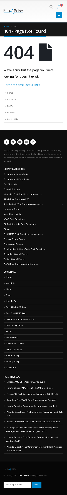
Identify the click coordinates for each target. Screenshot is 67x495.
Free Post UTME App (15, 313)
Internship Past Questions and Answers (22, 194)
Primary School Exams (14, 239)
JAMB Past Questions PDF (16, 199)
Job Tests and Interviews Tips (20, 319)
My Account (12, 337)
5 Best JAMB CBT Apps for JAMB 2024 (26, 382)
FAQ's (10, 106)
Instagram (26, 142)
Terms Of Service (14, 349)
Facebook (6, 142)
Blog (8, 295)
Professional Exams (13, 244)
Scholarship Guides (15, 325)
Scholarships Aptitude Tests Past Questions (24, 249)
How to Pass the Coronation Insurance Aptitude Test (32, 406)
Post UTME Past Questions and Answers (23, 234)
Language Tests (11, 209)
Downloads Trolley (15, 343)
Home (10, 93)
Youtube (20, 142)
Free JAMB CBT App (16, 307)
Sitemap (11, 112)
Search (36, 485)
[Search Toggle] (51, 7)
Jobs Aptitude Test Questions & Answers (23, 204)
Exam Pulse (24, 475)
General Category (12, 189)
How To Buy (12, 301)
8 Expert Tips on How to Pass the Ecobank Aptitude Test (33, 421)
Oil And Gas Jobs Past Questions (20, 224)
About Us (11, 99)
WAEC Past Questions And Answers (21, 264)
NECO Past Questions (14, 219)
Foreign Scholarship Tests (16, 174)
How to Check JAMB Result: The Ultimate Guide (30, 388)
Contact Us (12, 119)
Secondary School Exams (16, 254)
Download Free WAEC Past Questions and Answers (31, 400)
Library (9, 289)
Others (7, 229)
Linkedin (33, 142)
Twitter (13, 142)
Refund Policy (12, 355)
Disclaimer (11, 367)
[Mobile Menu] (59, 15)
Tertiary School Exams (14, 259)
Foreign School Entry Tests (16, 179)
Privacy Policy (12, 361)
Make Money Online (13, 214)
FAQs (8, 331)
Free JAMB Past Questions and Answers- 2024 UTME (32, 394)
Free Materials (10, 184)
